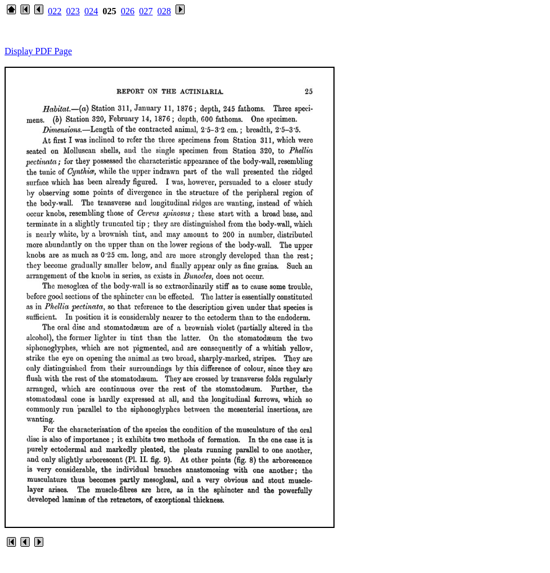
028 (164, 11)
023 (73, 11)
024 (91, 11)
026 (128, 11)
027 (146, 11)
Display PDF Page (38, 51)
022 (55, 11)
